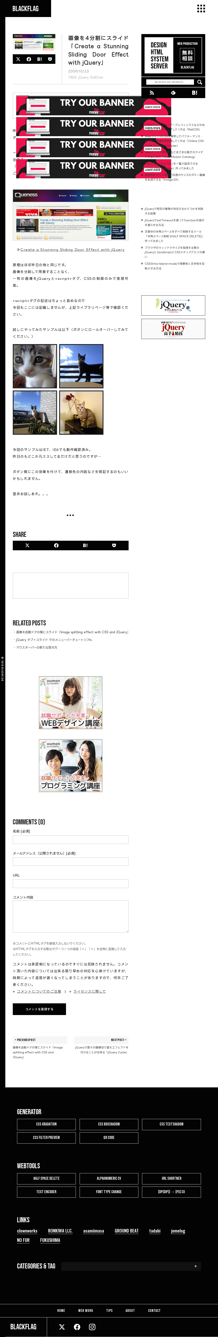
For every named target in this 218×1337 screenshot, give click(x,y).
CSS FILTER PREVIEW (46, 1137)
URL (16, 875)
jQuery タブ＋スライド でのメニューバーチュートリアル (54, 639)
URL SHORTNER (171, 1178)
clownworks (27, 1230)
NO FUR (23, 1240)
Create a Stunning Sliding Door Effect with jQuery (72, 250)
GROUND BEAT (127, 1230)
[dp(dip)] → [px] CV (171, 1192)
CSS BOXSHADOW (109, 1124)
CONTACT (154, 1310)
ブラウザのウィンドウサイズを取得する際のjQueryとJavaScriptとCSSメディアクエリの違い (175, 252)
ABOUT (130, 1310)
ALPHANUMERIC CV (109, 1178)
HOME (62, 1310)
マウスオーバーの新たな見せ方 (36, 647)
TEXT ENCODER (46, 1192)
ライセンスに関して (89, 991)
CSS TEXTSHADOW (172, 1124)
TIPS (109, 1310)
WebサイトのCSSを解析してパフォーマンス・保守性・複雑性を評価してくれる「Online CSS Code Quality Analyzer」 (174, 141)
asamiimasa (93, 1230)
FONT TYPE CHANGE (109, 1192)
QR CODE (109, 1137)
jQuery (83, 77)
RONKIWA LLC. (60, 1230)
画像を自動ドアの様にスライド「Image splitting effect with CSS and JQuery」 (73, 632)
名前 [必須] (21, 831)
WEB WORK (86, 1310)
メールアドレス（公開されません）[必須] (44, 853)
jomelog (178, 1230)
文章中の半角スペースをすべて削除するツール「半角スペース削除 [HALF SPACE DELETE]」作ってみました (174, 236)
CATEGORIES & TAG (36, 1266)
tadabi (155, 1230)
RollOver (96, 77)
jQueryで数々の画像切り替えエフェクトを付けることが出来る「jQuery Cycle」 (101, 1045)
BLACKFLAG (2, 674)
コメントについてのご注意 (39, 991)
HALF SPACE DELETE (46, 1178)
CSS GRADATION (46, 1124)
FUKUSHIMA (50, 1240)
